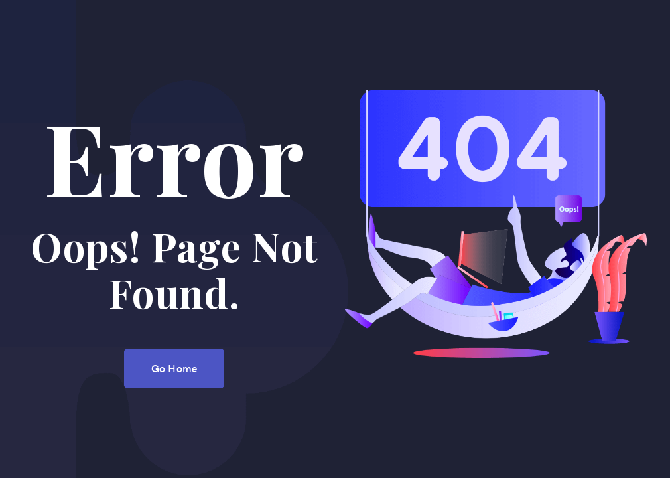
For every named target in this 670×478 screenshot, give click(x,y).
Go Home (174, 367)
